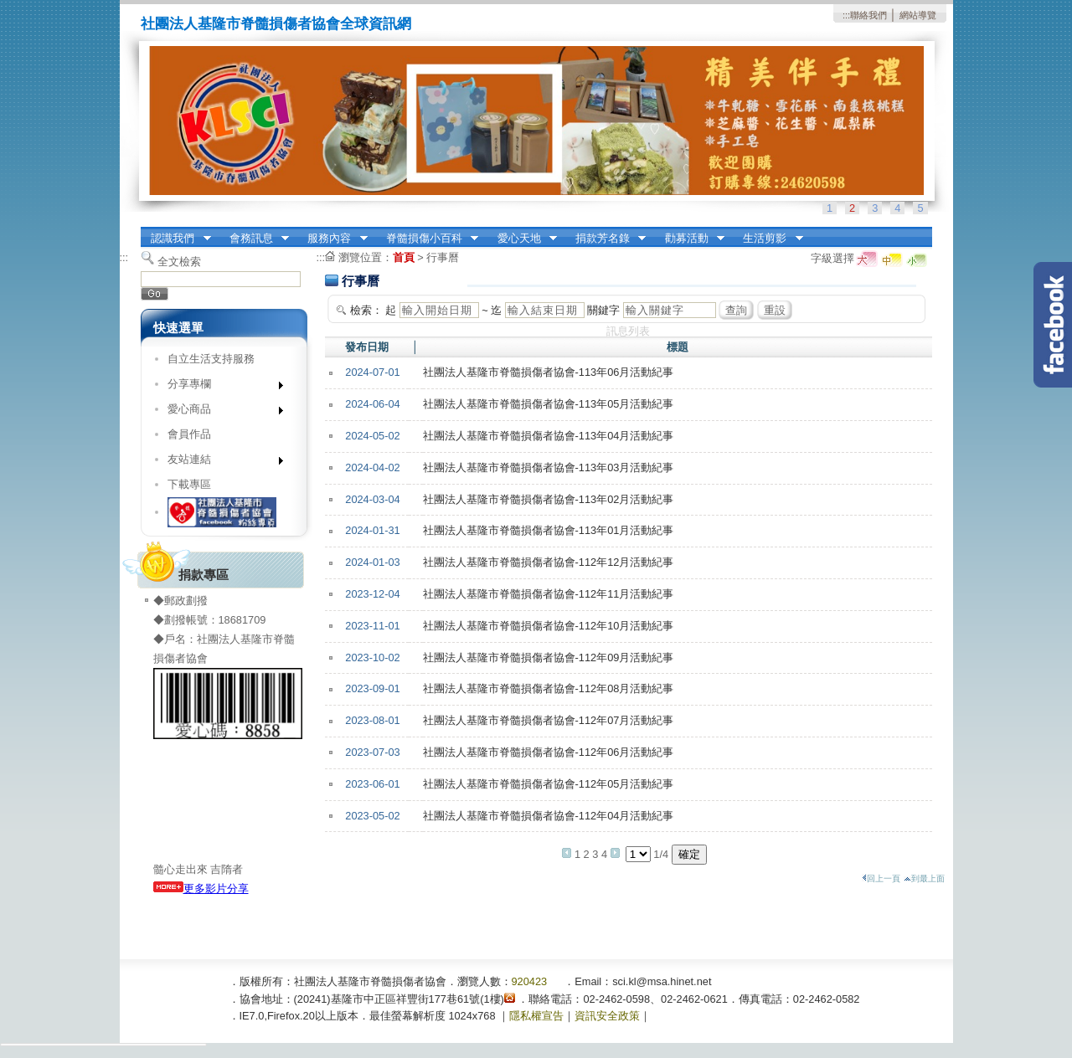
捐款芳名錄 (605, 238)
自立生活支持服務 (211, 358)
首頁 (404, 257)
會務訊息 (254, 238)
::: (846, 15)
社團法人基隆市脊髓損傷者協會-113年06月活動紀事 (548, 372)
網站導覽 (917, 15)
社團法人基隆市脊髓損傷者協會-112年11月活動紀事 (548, 594)
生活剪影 (768, 238)
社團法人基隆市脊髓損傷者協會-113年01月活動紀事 (548, 530)
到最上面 (924, 878)
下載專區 (189, 484)
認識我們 (176, 238)
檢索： (366, 310)
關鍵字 (603, 310)
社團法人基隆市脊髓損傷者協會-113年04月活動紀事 (548, 435)
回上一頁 (881, 878)
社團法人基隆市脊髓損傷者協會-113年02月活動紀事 (548, 499)
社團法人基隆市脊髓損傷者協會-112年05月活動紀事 (548, 784)
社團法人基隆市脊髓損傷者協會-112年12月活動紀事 (548, 562)
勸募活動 (689, 238)
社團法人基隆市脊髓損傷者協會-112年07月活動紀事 (548, 720)
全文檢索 (179, 261)
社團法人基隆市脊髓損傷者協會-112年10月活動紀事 (548, 625)
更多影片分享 (201, 888)
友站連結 (220, 462)
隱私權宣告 (536, 1015)
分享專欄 (220, 387)
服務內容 (332, 238)
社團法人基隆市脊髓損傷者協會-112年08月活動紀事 (548, 688)
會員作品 (189, 434)
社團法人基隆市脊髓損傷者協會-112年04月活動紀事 (548, 815)
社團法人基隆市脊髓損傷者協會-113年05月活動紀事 (548, 404)
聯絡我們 (868, 15)
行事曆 (442, 257)
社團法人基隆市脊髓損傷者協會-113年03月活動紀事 (548, 467)
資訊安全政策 (607, 1015)
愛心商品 (220, 412)
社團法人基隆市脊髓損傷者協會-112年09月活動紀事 (548, 657)
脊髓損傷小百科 (426, 238)
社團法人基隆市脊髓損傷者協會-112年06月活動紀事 (548, 752)
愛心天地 (522, 238)
